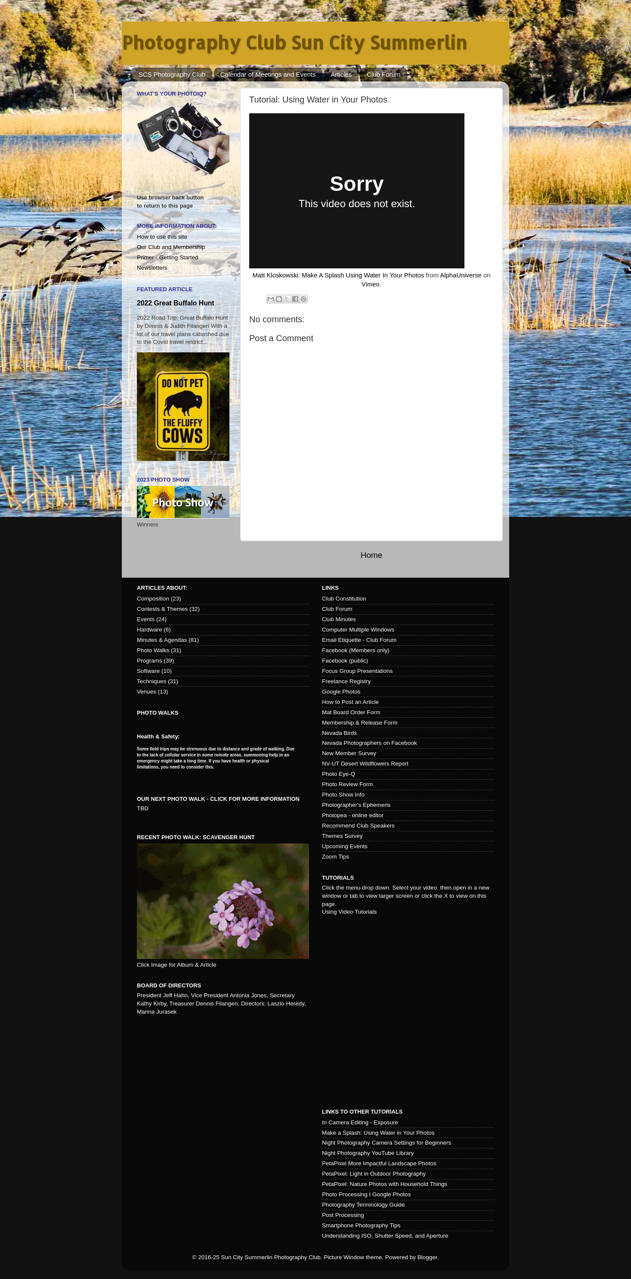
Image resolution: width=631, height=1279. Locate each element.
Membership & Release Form (360, 722)
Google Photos (341, 691)
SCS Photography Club (172, 74)
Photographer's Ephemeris (356, 805)
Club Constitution (344, 598)
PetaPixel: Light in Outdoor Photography (374, 1173)
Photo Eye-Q (338, 774)
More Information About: (177, 226)
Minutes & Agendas (162, 640)
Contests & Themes (162, 609)
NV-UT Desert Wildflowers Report (365, 763)
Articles (341, 74)
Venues (146, 691)
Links (330, 588)
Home (371, 555)
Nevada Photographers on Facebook (369, 743)
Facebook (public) (345, 660)
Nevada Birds (339, 733)
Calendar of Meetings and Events (268, 74)
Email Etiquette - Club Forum (359, 640)
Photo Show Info (343, 794)
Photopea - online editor (353, 815)
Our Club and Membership (171, 247)
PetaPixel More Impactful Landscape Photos (379, 1163)
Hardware (149, 629)
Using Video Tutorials (349, 912)
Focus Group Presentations (357, 671)
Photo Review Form (347, 784)
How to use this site (162, 236)
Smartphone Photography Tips (361, 1225)
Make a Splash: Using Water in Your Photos (378, 1133)
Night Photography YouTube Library (368, 1153)
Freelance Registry (346, 681)
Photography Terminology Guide (363, 1204)
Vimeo (371, 284)
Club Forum (383, 74)
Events (146, 619)
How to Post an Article (350, 702)
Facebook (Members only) (356, 650)
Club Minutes (339, 619)
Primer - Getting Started (167, 257)
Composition (153, 598)
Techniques (151, 681)
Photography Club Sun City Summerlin (294, 42)
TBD (142, 808)
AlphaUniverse (461, 275)
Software (148, 671)
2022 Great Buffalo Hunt (175, 303)
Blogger (427, 1257)
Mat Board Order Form (351, 712)
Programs (149, 660)
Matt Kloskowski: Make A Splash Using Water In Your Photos (338, 275)
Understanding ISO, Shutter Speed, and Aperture (385, 1235)
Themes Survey (342, 836)
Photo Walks (153, 650)
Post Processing (343, 1215)
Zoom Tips (335, 856)
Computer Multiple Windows (358, 629)
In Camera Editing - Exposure (360, 1122)
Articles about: (162, 588)
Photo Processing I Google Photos (366, 1194)
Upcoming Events (345, 846)
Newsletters (152, 268)
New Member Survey (349, 753)
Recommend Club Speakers (358, 825)
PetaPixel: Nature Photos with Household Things (384, 1184)
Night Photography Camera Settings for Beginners (386, 1142)
